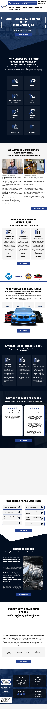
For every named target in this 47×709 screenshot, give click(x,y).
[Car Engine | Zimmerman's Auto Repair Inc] (23, 478)
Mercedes (17, 303)
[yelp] (21, 694)
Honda (29, 303)
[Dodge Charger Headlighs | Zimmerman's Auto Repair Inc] (8, 475)
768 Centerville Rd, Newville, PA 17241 (30, 2)
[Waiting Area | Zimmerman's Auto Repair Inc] (39, 475)
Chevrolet (39, 303)
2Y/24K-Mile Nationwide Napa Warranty (15, 101)
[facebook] (18, 694)
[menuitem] (12, 7)
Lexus (7, 306)
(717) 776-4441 (42, 2)
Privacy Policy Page (4, 707)
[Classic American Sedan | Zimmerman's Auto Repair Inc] (23, 464)
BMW (18, 306)
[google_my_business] (24, 694)
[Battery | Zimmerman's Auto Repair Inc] (39, 460)
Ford (29, 306)
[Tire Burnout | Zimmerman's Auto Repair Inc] (8, 460)
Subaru (40, 306)
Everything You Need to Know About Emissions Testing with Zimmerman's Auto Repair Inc (11, 559)
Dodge (7, 303)
